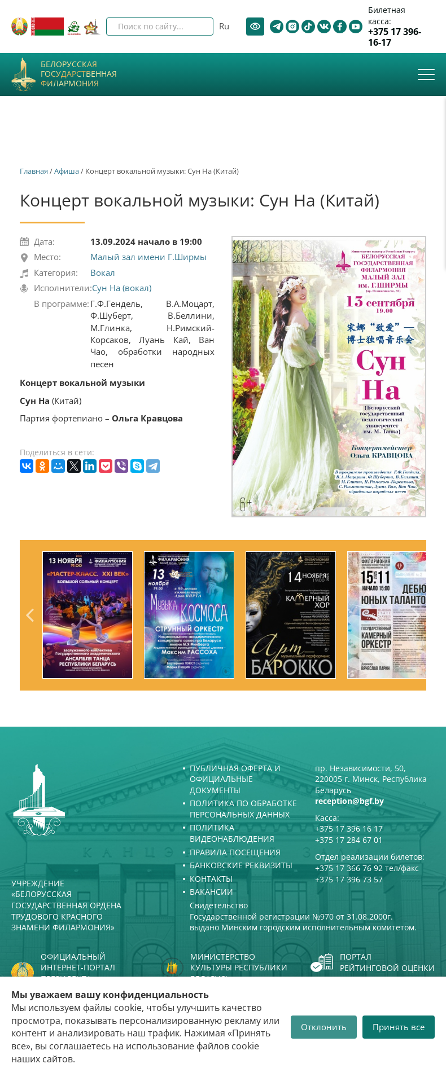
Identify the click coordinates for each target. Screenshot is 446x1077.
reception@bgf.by (349, 800)
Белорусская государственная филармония (79, 74)
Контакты (211, 878)
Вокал (102, 272)
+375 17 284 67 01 (349, 839)
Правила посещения (235, 852)
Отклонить (324, 1026)
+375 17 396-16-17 (394, 37)
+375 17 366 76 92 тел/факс (367, 868)
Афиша (66, 171)
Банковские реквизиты (241, 865)
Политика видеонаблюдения (232, 833)
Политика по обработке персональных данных (243, 809)
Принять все (399, 1026)
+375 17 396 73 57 (349, 879)
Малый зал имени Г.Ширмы (148, 256)
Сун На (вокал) (121, 287)
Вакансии (211, 891)
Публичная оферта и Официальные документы (235, 779)
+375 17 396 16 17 (349, 828)
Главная (34, 171)
